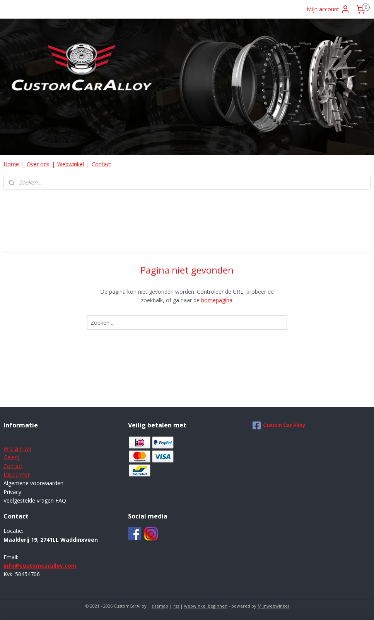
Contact (101, 164)
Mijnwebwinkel (273, 606)
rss (176, 606)
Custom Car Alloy (279, 425)
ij (18, 457)
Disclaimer (16, 474)
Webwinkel (70, 164)
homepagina (216, 300)
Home (11, 164)
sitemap (160, 606)
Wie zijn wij (17, 448)
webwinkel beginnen (205, 606)
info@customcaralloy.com (40, 565)
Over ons (38, 164)
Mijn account (328, 9)
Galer (10, 457)
